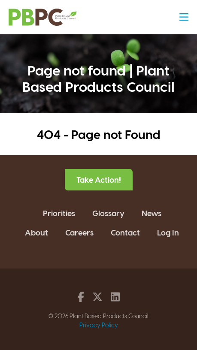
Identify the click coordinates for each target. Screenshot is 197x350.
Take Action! (98, 179)
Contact (125, 232)
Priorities (59, 212)
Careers (79, 232)
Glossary (108, 212)
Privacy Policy (98, 325)
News (151, 212)
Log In (168, 232)
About (36, 232)
